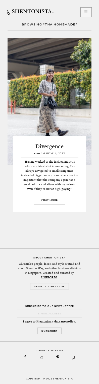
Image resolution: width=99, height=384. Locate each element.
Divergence (49, 146)
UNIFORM (49, 277)
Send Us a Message (49, 286)
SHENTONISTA (30, 12)
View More (49, 199)
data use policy (64, 321)
